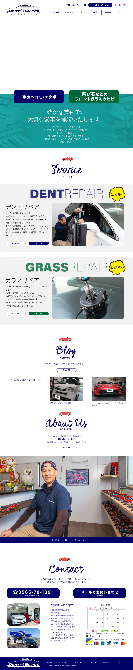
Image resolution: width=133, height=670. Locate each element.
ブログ (120, 12)
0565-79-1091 (69, 439)
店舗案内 (108, 12)
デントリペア (69, 12)
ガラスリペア (82, 12)
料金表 (95, 12)
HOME (56, 12)
